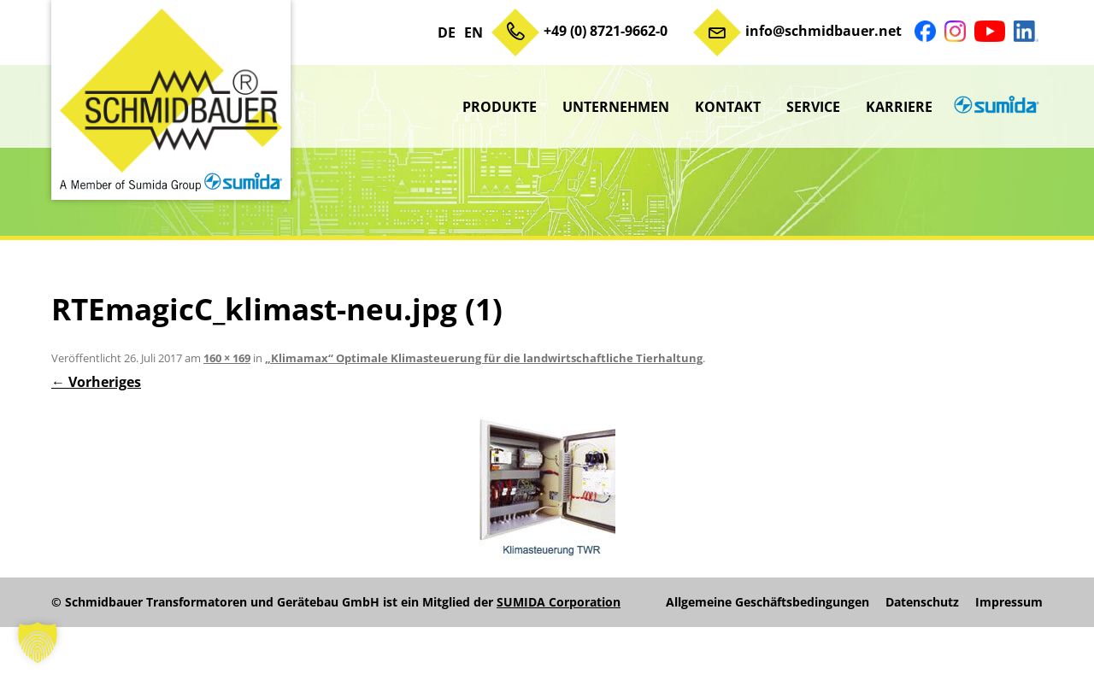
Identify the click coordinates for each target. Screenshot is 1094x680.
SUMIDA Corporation (559, 602)
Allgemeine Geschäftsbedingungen (767, 602)
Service (813, 106)
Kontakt (728, 106)
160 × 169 (226, 358)
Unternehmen (615, 106)
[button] (37, 642)
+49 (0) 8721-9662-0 (606, 30)
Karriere (899, 106)
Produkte (499, 106)
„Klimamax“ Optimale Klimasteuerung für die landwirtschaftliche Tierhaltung (484, 358)
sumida (994, 106)
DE (447, 32)
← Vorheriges (96, 381)
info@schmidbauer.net (823, 30)
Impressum (1009, 602)
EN (473, 32)
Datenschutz (922, 602)
